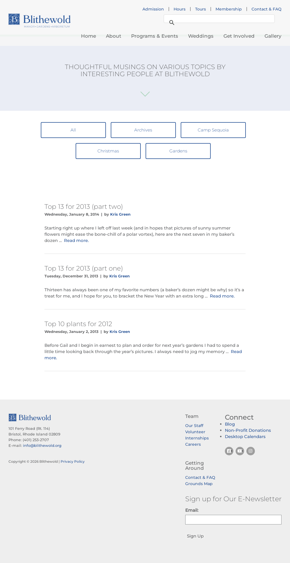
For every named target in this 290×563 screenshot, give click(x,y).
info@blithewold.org (42, 445)
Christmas (108, 151)
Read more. (76, 240)
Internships (197, 438)
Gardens (178, 151)
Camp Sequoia (213, 130)
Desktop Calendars (245, 436)
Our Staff (194, 425)
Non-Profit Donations (248, 430)
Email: (191, 510)
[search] (218, 19)
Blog (230, 424)
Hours (179, 9)
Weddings (201, 36)
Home (88, 36)
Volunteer (195, 431)
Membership (229, 9)
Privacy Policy (73, 461)
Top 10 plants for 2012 (78, 324)
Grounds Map (199, 483)
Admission (153, 9)
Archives (143, 130)
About (113, 36)
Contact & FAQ (266, 9)
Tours (200, 9)
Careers (193, 444)
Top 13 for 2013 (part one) (83, 268)
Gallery (273, 36)
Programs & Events (154, 36)
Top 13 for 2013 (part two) (83, 207)
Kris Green (120, 214)
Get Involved (239, 36)
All (73, 130)
